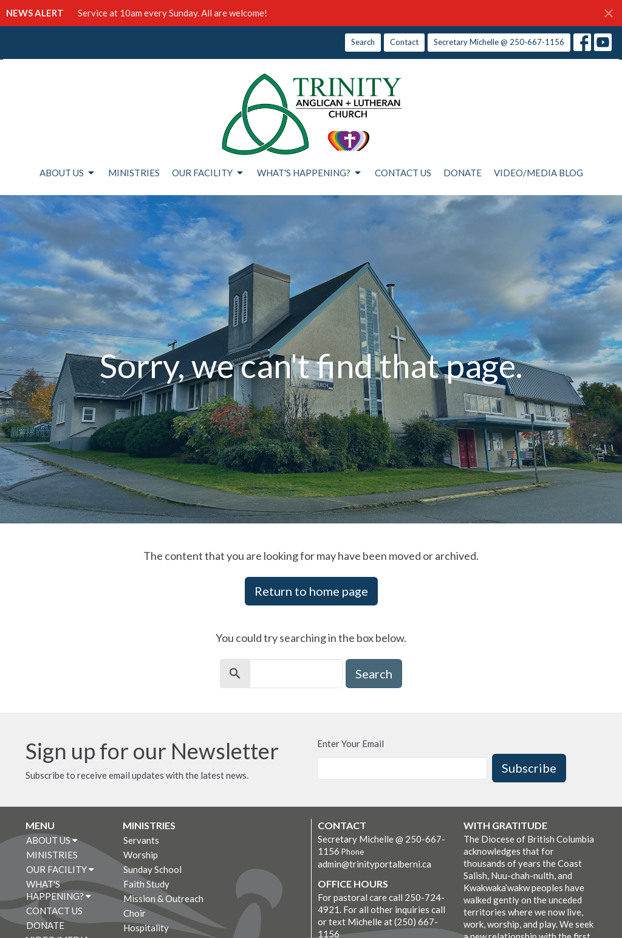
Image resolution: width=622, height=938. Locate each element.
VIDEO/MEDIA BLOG (538, 172)
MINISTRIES (134, 172)
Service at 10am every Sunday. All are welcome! (172, 12)
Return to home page (311, 591)
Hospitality (146, 927)
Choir (134, 913)
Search (363, 42)
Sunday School (152, 869)
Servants (141, 840)
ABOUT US (67, 173)
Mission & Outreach (163, 898)
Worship (140, 854)
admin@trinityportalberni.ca (374, 863)
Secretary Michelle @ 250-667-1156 (499, 42)
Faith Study (146, 883)
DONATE (462, 172)
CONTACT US (403, 172)
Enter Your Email (350, 743)
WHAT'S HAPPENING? (310, 173)
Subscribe (529, 767)
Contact (404, 42)
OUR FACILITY (208, 173)
